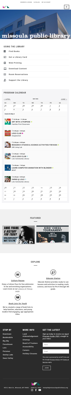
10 (5, 188)
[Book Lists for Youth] (18, 297)
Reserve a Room (26, 2)
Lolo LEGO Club (19, 156)
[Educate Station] (53, 272)
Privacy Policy (55, 360)
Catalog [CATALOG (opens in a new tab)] (37, 2)
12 (24, 188)
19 (24, 191)
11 (14, 188)
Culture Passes (17, 281)
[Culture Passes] (18, 274)
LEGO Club (16, 133)
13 (33, 188)
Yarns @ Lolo (18, 179)
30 (42, 106)
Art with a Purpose (21, 122)
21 (42, 191)
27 (14, 106)
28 (24, 106)
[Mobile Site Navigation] (66, 7)
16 (60, 188)
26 (5, 106)
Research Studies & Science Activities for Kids (34, 145)
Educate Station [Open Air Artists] (53, 278)
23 (60, 191)
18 (14, 191)
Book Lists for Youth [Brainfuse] (18, 303)
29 (33, 106)
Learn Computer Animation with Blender (32, 168)
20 (33, 191)
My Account (46, 2)
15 (51, 188)
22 (51, 191)
